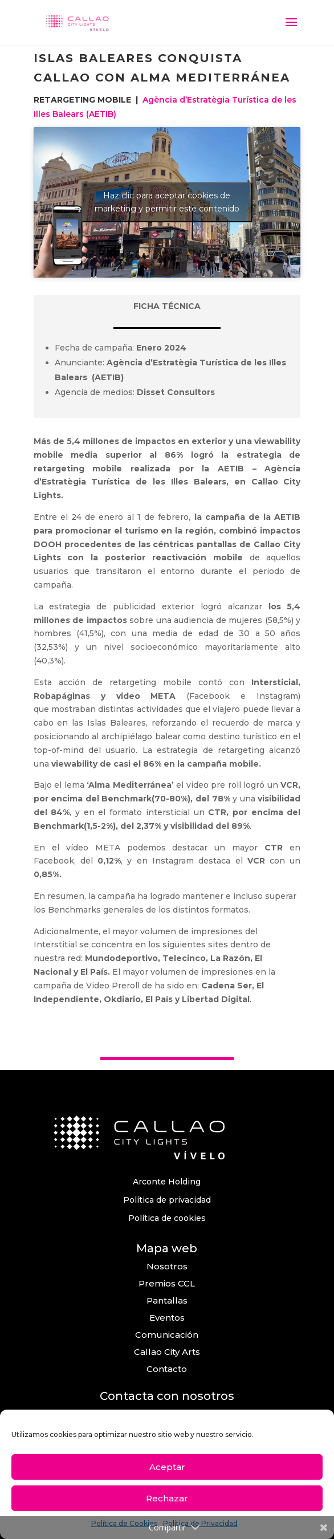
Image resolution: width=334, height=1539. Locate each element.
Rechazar (167, 1498)
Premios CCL (167, 1283)
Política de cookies (167, 1218)
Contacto (166, 1368)
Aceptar (167, 1466)
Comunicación (166, 1334)
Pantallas (167, 1300)
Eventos (167, 1317)
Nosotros (167, 1266)
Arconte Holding (167, 1181)
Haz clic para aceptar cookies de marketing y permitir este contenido (167, 202)
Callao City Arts (167, 1351)
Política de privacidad (167, 1200)
